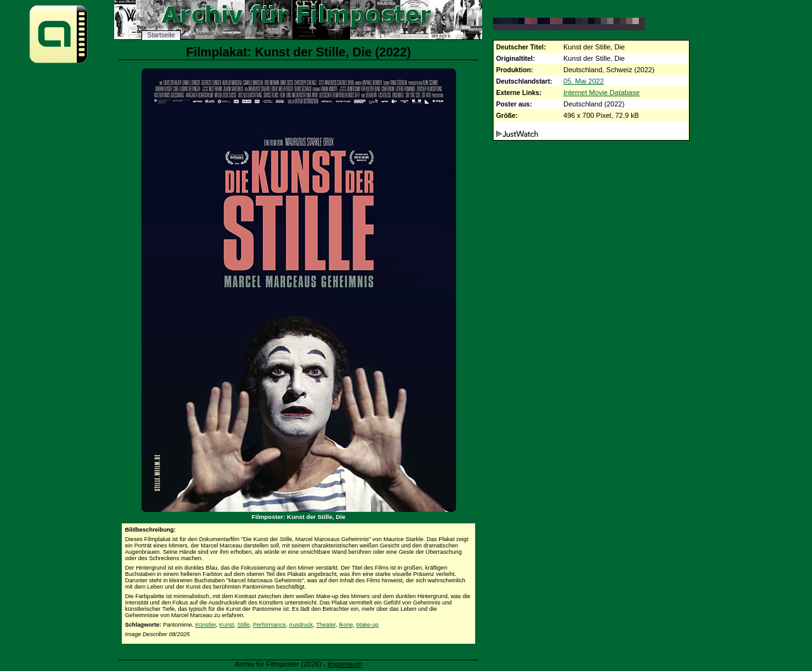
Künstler (205, 625)
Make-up (367, 625)
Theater (326, 625)
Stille (243, 625)
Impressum (344, 664)
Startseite (161, 35)
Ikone (346, 625)
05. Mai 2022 (583, 81)
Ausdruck (301, 625)
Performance (269, 625)
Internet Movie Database (601, 92)
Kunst (226, 625)
